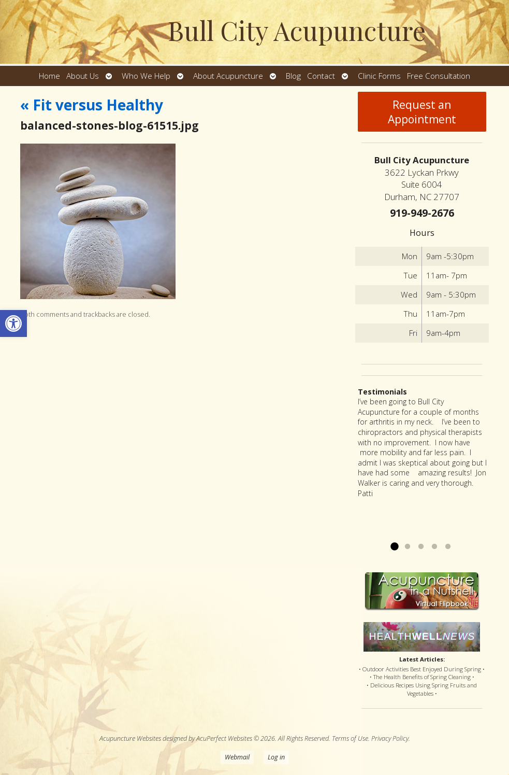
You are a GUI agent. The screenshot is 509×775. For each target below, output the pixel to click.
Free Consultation (438, 76)
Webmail (237, 757)
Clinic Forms (379, 76)
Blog (293, 76)
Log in (276, 757)
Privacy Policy (390, 738)
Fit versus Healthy (91, 105)
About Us (82, 76)
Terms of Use (350, 738)
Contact (321, 76)
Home (49, 76)
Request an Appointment (422, 111)
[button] (13, 323)
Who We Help (146, 76)
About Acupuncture (228, 76)
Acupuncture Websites (130, 738)
